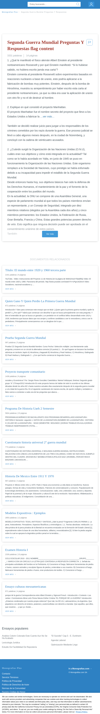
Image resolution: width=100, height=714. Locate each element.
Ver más (50, 234)
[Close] (96, 700)
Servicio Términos (10, 677)
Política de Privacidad (12, 681)
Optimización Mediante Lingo (64, 645)
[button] (89, 46)
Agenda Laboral (58, 640)
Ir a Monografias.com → (80, 669)
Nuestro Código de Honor (13, 692)
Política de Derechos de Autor (15, 685)
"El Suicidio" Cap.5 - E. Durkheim (66, 636)
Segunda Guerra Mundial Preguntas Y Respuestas (44, 12)
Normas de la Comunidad (13, 688)
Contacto (6, 674)
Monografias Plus (10, 12)
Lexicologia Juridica (11, 642)
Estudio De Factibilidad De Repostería (19, 647)
